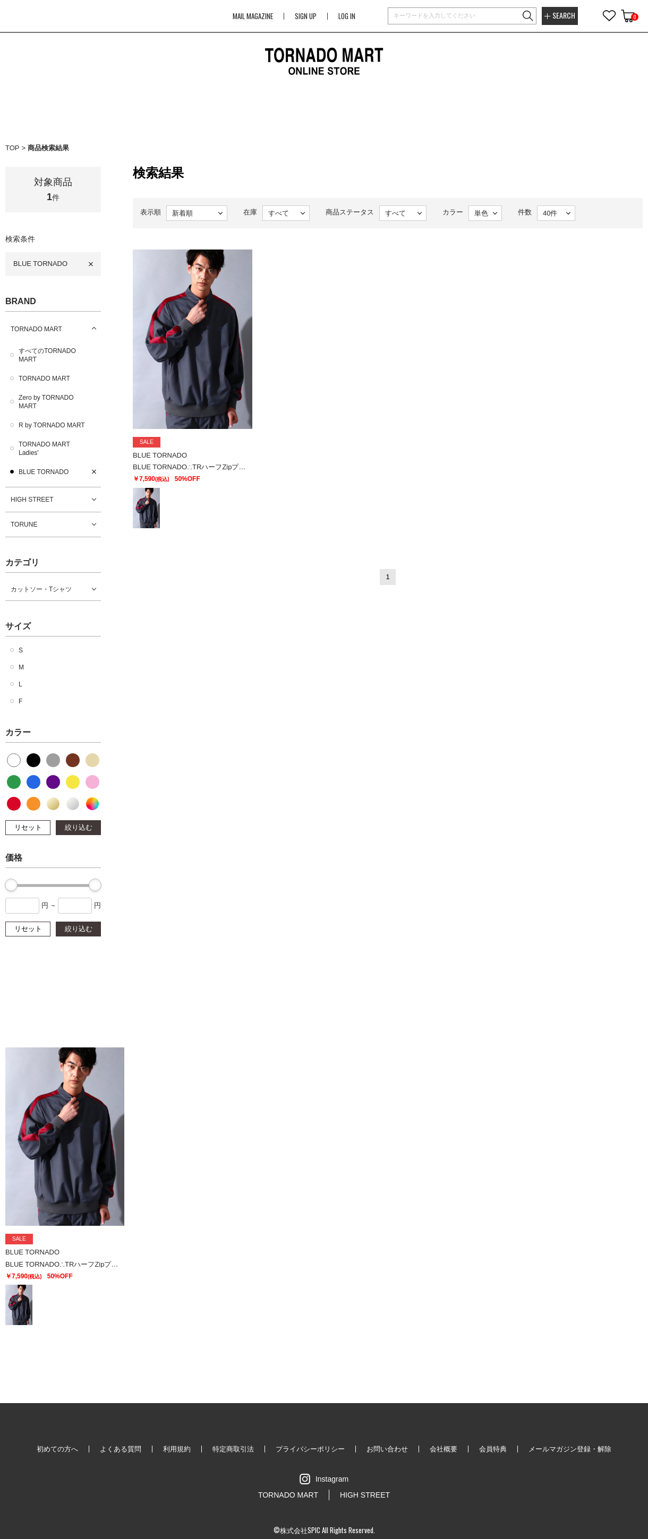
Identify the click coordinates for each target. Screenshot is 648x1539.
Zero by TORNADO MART (46, 402)
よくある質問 (120, 1449)
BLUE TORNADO (40, 264)
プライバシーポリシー (310, 1449)
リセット (28, 827)
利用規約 (177, 1449)
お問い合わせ (387, 1449)
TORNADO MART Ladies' (44, 449)
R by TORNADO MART (52, 425)
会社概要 (443, 1449)
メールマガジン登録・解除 (569, 1449)
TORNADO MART (36, 329)
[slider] (11, 885)
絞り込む (78, 827)
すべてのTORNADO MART (47, 355)
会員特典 (493, 1449)
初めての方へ (57, 1449)
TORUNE (24, 524)
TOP (12, 148)
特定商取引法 (233, 1449)
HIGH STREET (32, 499)
